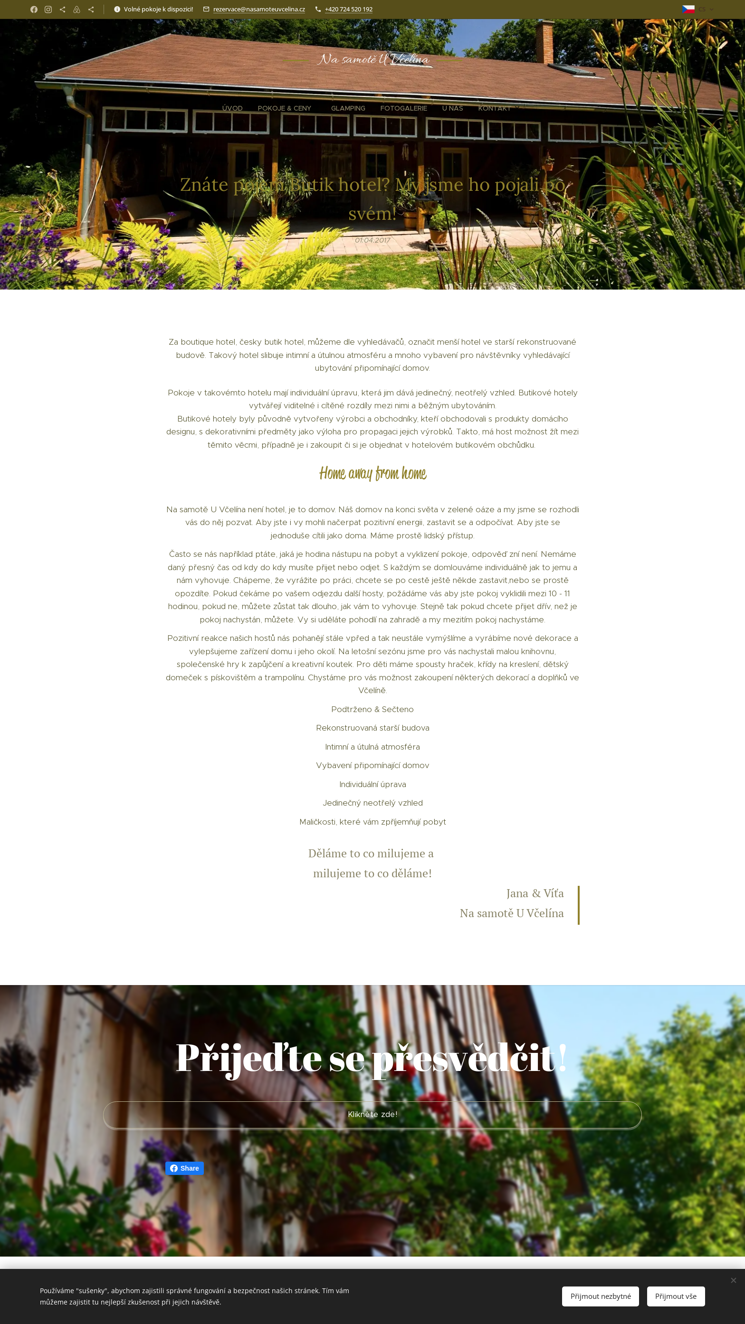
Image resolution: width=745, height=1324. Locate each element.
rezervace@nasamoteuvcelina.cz (259, 9)
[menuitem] (330, 108)
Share (184, 1168)
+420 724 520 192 (348, 9)
